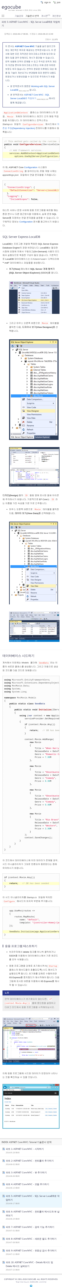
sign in (46, 2)
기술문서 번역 (32, 16)
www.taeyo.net (42, 99)
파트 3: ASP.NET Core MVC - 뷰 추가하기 (26, 1170)
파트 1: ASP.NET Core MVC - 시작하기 (25, 1146)
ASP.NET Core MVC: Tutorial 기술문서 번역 (30, 1139)
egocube (11, 6)
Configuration (30, 167)
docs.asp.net (24, 91)
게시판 (45, 16)
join (56, 2)
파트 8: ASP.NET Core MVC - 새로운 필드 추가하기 (31, 1236)
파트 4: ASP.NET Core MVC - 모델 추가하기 (27, 1181)
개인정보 (56, 16)
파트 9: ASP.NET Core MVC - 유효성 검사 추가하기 (31, 1248)
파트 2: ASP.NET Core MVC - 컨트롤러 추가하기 (30, 1158)
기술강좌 (19, 16)
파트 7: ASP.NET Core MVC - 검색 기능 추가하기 (30, 1224)
